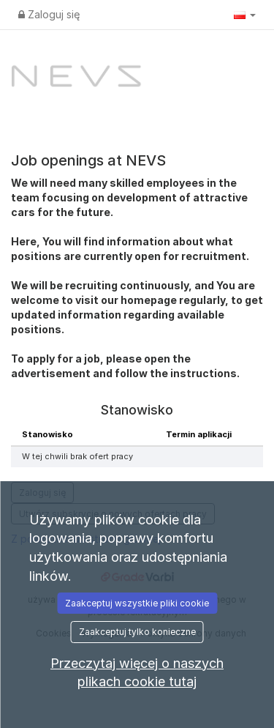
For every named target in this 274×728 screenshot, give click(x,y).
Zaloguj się (49, 14)
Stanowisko (47, 434)
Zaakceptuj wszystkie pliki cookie (137, 603)
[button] (245, 14)
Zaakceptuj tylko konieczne (137, 631)
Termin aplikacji (199, 434)
